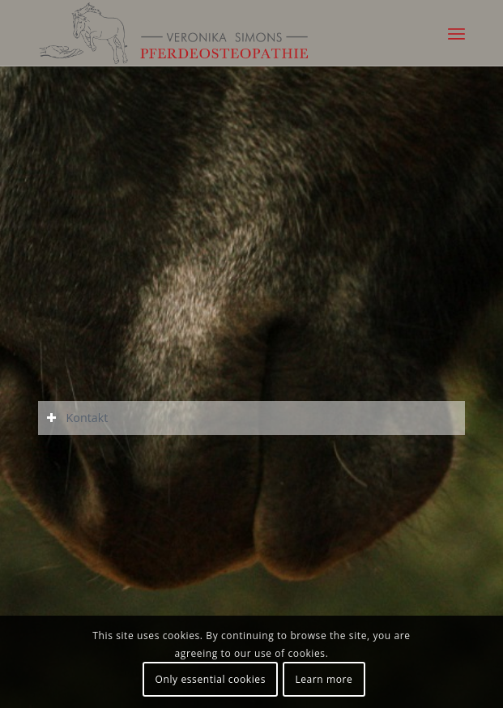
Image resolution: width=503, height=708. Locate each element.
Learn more (323, 679)
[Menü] (456, 33)
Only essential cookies (211, 679)
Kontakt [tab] (77, 417)
